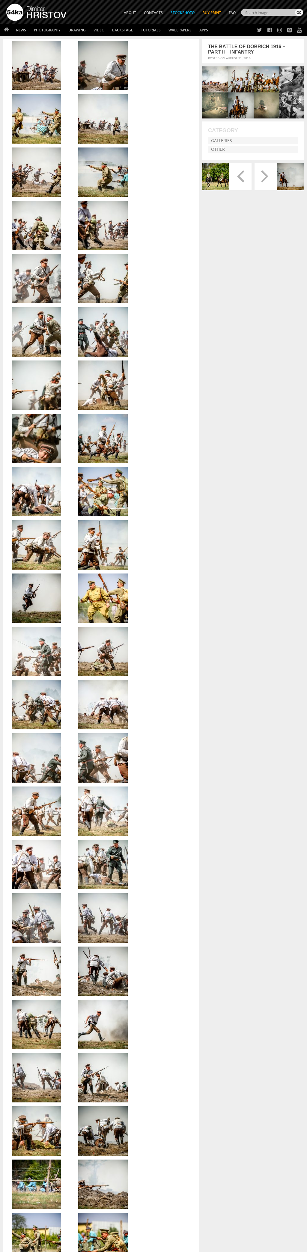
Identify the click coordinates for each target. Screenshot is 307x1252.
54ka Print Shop (20, 1180)
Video (99, 30)
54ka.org (56, 1245)
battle (122, 1093)
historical (153, 1112)
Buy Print (211, 12)
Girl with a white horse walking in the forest (248, 1011)
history (168, 1112)
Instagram (169, 1196)
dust (137, 1103)
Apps (203, 30)
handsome (135, 1112)
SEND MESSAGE (264, 1197)
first (160, 1108)
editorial (155, 1103)
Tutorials (151, 30)
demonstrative (113, 1103)
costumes (164, 1098)
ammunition (151, 1089)
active (119, 1089)
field (125, 1108)
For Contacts (92, 1210)
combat (128, 1098)
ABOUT (130, 12)
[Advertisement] (155, 1138)
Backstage (122, 30)
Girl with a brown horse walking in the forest (250, 1019)
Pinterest (168, 1204)
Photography (47, 30)
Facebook (168, 1188)
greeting (108, 1112)
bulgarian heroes (174, 1093)
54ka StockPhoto (21, 1188)
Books (85, 1195)
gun (120, 1112)
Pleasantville (220, 1027)
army (184, 1089)
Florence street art (225, 1050)
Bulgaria (149, 1093)
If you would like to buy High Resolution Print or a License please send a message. (101, 886)
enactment (180, 1103)
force (170, 1108)
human (183, 1112)
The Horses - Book (22, 1203)
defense (182, 1098)
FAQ (232, 12)
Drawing (77, 30)
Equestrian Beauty (68, 1231)
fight (135, 1108)
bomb (134, 1093)
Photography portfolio (28, 1195)
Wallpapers (180, 30)
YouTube (167, 1212)
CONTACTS (153, 12)
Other (218, 149)
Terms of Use (89, 1245)
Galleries (221, 140)
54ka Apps (14, 1210)
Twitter (167, 1180)
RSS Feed (131, 1231)
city (116, 1098)
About (85, 1180)
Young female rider (225, 1042)
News (21, 30)
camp (105, 1098)
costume (145, 1098)
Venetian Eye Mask (104, 1231)
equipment (110, 1108)
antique (170, 1089)
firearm (148, 1108)
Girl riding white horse (229, 1035)
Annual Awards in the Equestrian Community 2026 (252, 1004)
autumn (107, 1093)
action (106, 1089)
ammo (132, 1089)
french (183, 1108)
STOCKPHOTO (183, 12)
